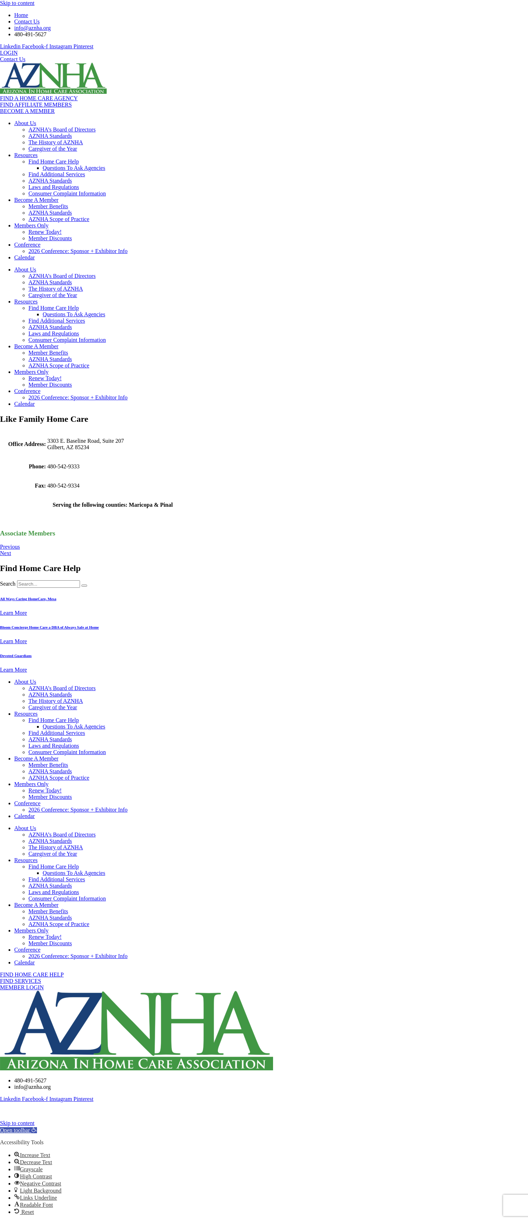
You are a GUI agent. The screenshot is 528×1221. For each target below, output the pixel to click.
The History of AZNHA (55, 142)
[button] (18, 1130)
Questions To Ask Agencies (74, 168)
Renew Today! (45, 232)
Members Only (31, 225)
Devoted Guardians (16, 655)
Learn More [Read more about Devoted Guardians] (13, 670)
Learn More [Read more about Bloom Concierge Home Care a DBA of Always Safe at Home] (13, 641)
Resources (26, 155)
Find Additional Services (56, 174)
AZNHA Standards (50, 136)
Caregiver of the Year (52, 149)
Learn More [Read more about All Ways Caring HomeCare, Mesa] (13, 613)
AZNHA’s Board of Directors (62, 130)
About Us (25, 123)
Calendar (24, 257)
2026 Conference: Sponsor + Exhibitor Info (78, 251)
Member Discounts (50, 238)
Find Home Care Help (53, 161)
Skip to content (17, 3)
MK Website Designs (336, 1111)
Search (8, 584)
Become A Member (36, 200)
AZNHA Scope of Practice (58, 219)
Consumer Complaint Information (67, 193)
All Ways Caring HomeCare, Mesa (28, 599)
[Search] (84, 586)
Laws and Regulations (53, 187)
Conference (27, 245)
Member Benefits (48, 206)
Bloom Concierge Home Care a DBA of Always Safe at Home (49, 627)
